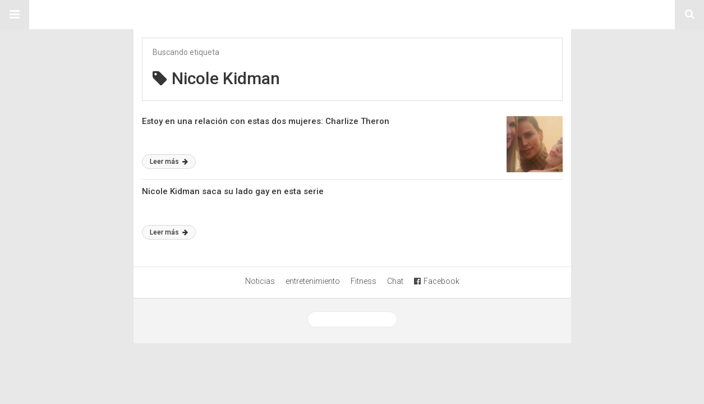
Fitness (363, 281)
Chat (395, 281)
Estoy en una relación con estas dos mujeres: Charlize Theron (265, 121)
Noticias (260, 281)
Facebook (436, 281)
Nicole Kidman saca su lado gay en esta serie (233, 191)
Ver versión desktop (352, 319)
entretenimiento (313, 281)
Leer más (169, 162)
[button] (14, 14)
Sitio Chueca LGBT (352, 14)
